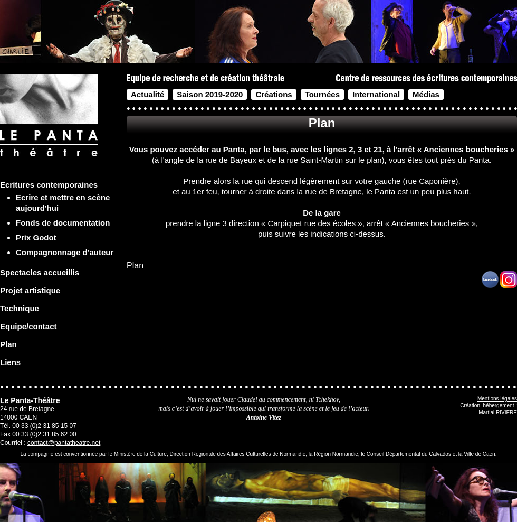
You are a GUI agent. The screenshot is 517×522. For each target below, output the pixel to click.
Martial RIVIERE (497, 412)
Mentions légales (497, 399)
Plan (135, 265)
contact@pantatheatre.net (63, 442)
